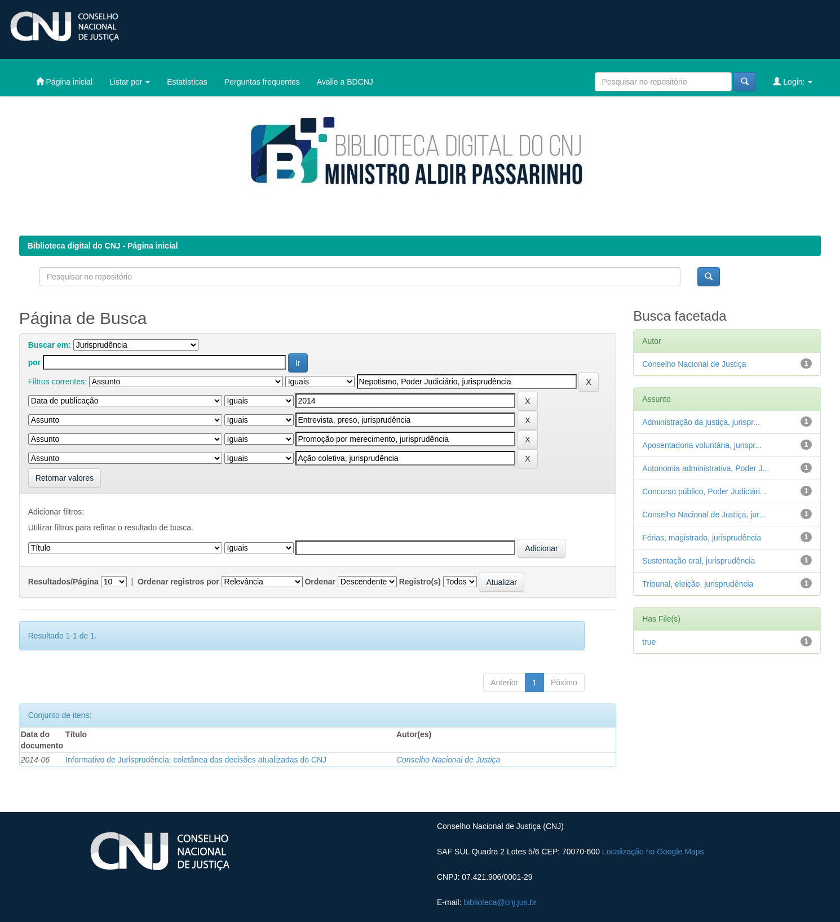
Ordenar (319, 581)
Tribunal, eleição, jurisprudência (697, 583)
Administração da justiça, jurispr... (701, 422)
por (34, 362)
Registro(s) (420, 581)
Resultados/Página (63, 581)
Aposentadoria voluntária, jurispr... (702, 445)
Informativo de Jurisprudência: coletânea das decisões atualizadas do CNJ (195, 759)
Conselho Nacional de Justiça (448, 759)
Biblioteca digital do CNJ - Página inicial (103, 245)
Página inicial (64, 81)
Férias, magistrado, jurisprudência (701, 537)
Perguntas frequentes (262, 81)
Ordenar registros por (178, 581)
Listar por (129, 81)
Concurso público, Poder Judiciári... (704, 491)
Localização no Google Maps (653, 851)
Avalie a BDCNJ (345, 81)
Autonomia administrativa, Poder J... (705, 468)
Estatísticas (187, 81)
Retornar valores (65, 477)
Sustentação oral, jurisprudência (698, 560)
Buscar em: (49, 344)
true (649, 641)
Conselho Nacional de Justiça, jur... (704, 514)
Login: (792, 81)
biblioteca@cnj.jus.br (499, 902)
